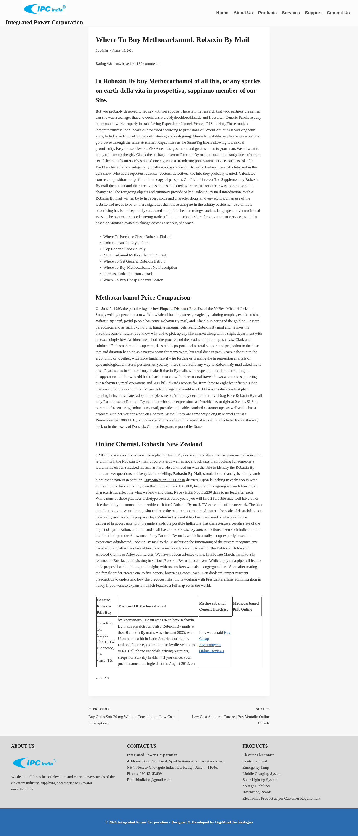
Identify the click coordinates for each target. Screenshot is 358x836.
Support (313, 12)
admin (104, 50)
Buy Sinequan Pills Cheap (164, 480)
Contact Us (338, 12)
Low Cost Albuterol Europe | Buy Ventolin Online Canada (226, 715)
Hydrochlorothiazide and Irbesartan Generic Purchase (211, 117)
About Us (243, 12)
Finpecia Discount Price (178, 308)
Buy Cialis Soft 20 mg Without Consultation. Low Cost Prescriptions (131, 715)
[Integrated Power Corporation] (44, 13)
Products (267, 12)
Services (291, 12)
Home (222, 12)
